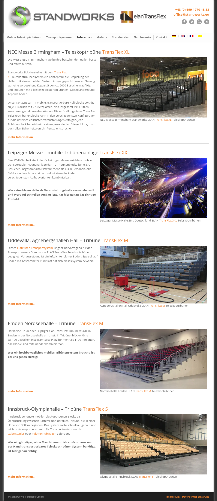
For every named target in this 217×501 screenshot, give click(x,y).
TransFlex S (95, 409)
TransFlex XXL (115, 152)
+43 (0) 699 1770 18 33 (192, 9)
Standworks (120, 37)
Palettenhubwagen (44, 434)
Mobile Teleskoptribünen (24, 37)
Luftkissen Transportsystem (35, 248)
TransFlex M (115, 240)
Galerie (102, 37)
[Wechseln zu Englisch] (183, 36)
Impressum (173, 496)
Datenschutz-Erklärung (195, 496)
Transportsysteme (59, 37)
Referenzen (84, 37)
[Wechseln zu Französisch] (191, 36)
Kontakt (161, 37)
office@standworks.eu (191, 14)
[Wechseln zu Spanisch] (200, 36)
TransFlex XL (116, 52)
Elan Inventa (142, 37)
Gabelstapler (16, 434)
